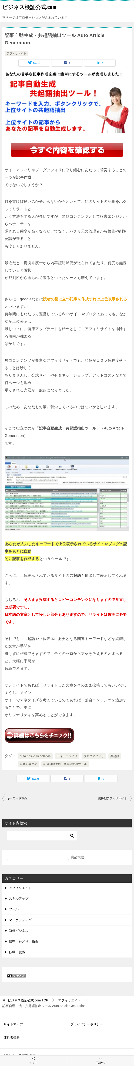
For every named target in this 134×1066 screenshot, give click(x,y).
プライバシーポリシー (86, 1024)
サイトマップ (13, 1024)
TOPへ (100, 1060)
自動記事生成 (28, 764)
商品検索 (77, 857)
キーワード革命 (17, 798)
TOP (28, 1000)
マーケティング (20, 920)
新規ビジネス (18, 930)
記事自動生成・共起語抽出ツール (65, 764)
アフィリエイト (16, 53)
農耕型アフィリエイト (112, 798)
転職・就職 (17, 952)
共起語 (115, 756)
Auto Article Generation (35, 756)
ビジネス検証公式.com (29, 7)
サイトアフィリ (67, 756)
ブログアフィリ (94, 756)
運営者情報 (11, 1038)
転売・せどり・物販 (23, 941)
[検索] (42, 835)
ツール (14, 909)
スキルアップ (18, 898)
